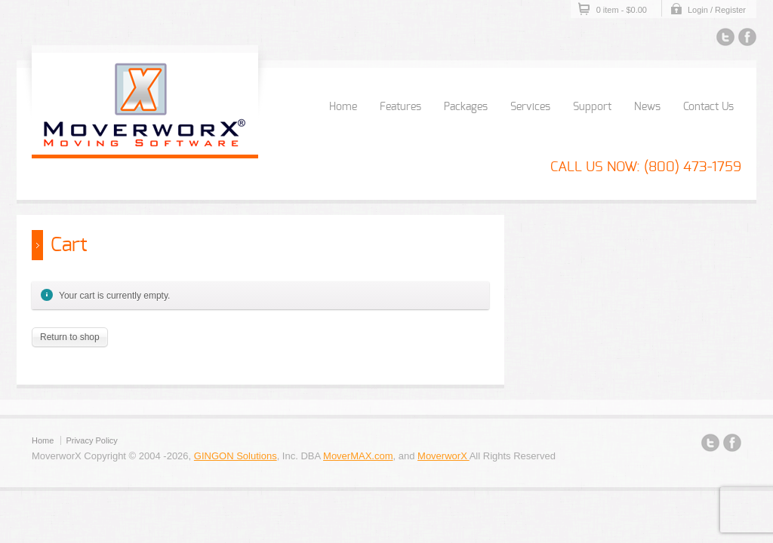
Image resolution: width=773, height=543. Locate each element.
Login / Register (717, 9)
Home (343, 107)
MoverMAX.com (358, 456)
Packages (466, 107)
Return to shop (70, 337)
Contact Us (708, 107)
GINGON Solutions (235, 456)
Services (530, 107)
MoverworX (443, 456)
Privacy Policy (91, 440)
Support (592, 107)
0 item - (621, 9)
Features (400, 107)
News (647, 107)
